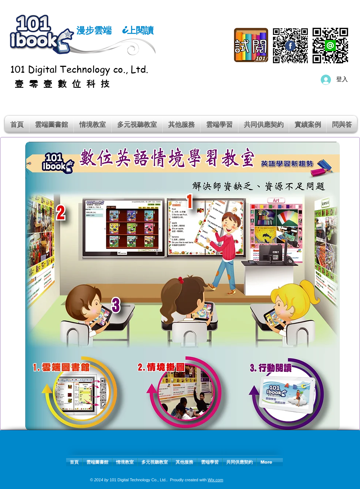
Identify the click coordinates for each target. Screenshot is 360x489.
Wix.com (215, 480)
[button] (92, 124)
